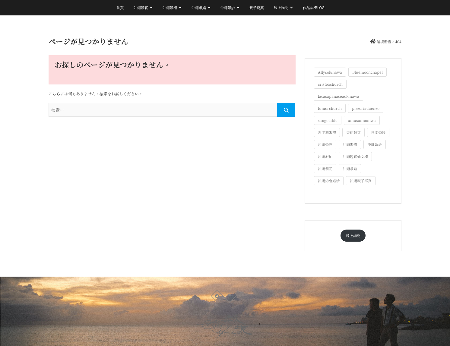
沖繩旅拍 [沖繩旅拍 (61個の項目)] (325, 156)
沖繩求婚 (199, 7)
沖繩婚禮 (170, 7)
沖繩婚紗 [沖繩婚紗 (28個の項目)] (374, 144)
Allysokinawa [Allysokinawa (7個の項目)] (330, 72)
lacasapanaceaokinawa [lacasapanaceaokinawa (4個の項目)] (338, 96)
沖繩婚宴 (141, 7)
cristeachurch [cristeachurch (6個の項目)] (330, 84)
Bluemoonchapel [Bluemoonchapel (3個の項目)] (367, 72)
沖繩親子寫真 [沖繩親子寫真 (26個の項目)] (361, 180)
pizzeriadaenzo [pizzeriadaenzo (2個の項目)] (365, 108)
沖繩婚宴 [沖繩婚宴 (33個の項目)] (325, 144)
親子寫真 (256, 7)
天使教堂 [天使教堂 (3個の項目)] (353, 132)
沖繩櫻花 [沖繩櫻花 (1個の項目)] (325, 168)
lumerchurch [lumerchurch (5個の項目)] (330, 108)
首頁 (120, 7)
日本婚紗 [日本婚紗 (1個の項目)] (378, 132)
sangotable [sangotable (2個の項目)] (328, 120)
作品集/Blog (314, 7)
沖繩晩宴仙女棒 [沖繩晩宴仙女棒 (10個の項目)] (355, 156)
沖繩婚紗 (227, 7)
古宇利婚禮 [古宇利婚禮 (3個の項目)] (327, 132)
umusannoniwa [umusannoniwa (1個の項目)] (362, 120)
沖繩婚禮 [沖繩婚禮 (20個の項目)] (350, 144)
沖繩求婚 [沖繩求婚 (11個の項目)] (350, 168)
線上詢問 (281, 7)
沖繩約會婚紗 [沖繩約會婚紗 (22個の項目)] (329, 180)
